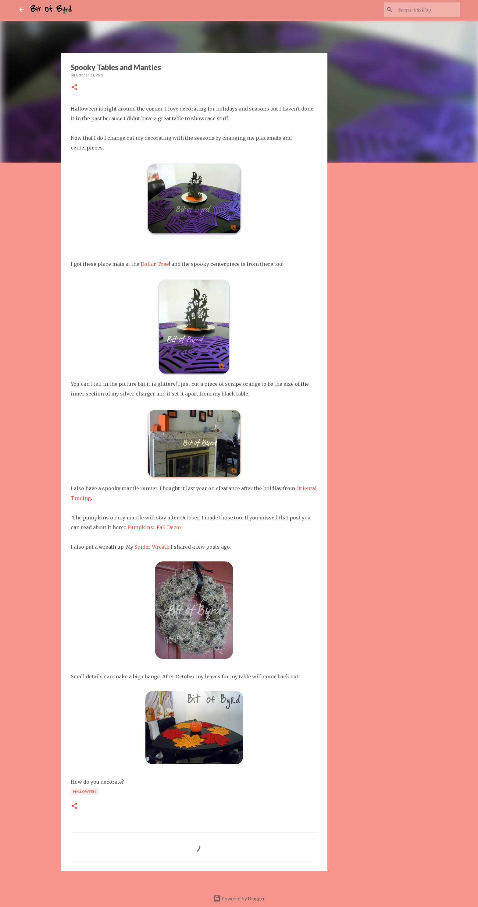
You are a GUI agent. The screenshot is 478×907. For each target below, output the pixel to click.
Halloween (84, 791)
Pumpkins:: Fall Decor (154, 527)
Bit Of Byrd (51, 10)
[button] (74, 87)
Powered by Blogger (239, 898)
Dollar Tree (155, 264)
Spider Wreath (151, 547)
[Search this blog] (428, 9)
